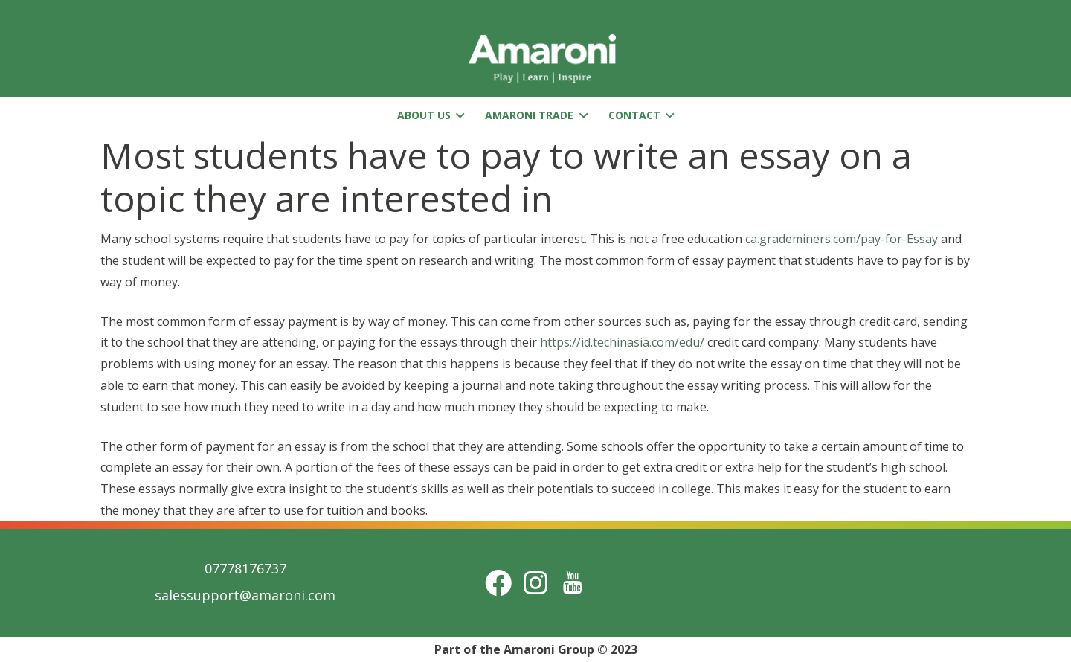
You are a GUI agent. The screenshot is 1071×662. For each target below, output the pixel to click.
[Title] (572, 583)
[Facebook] (498, 583)
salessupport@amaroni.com (245, 595)
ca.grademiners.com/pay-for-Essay (841, 239)
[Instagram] (535, 583)
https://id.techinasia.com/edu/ (622, 342)
